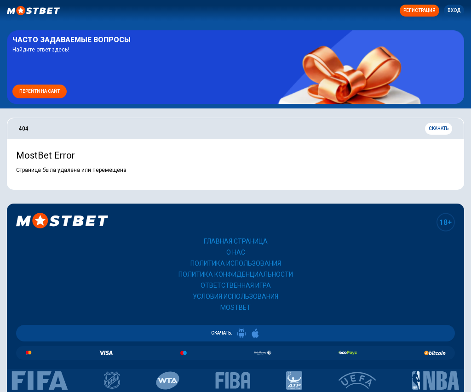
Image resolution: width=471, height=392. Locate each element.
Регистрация (419, 10)
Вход (454, 10)
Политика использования (235, 263)
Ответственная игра (236, 285)
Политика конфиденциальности (235, 274)
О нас (235, 252)
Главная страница (236, 241)
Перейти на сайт (39, 91)
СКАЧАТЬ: (235, 333)
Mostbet (235, 307)
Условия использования (235, 296)
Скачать (438, 128)
